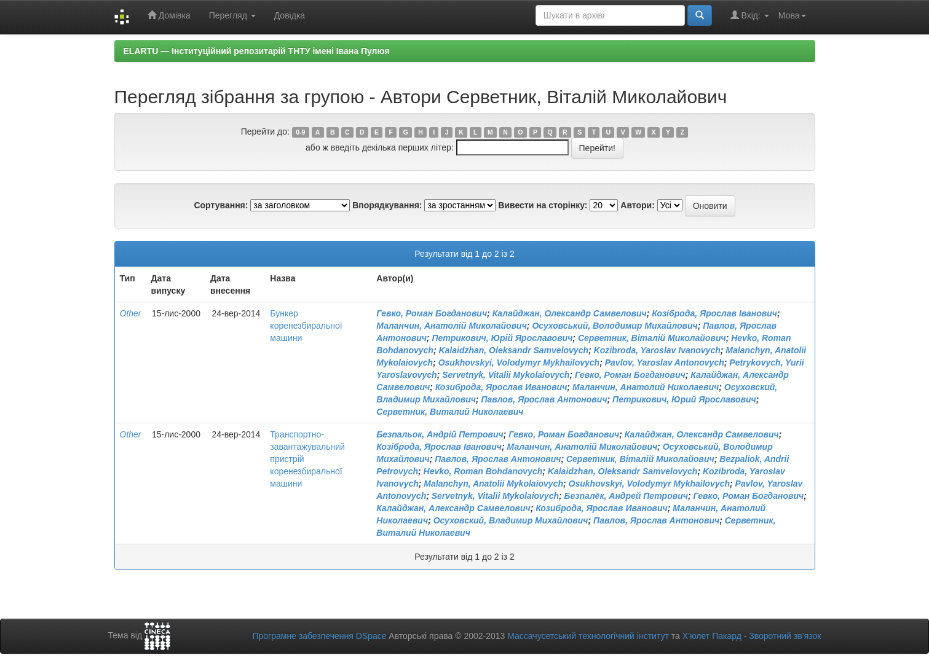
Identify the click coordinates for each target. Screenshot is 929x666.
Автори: (637, 205)
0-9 (300, 132)
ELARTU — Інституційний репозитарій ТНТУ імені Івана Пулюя (257, 51)
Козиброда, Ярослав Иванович (501, 387)
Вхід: (749, 15)
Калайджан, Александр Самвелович (453, 508)
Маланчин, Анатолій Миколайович (451, 326)
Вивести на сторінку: (542, 205)
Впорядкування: (387, 205)
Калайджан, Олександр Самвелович (569, 313)
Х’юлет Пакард (711, 636)
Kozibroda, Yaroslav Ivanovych (657, 350)
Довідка (289, 15)
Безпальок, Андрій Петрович (439, 434)
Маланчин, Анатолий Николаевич (645, 387)
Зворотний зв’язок (785, 636)
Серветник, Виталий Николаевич (449, 412)
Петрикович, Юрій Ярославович (502, 338)
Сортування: (221, 205)
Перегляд (232, 15)
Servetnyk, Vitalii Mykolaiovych (505, 375)
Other (130, 313)
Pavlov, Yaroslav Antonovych (664, 362)
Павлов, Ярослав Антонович (544, 399)
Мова (792, 15)
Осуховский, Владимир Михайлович (510, 520)
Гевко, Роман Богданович (431, 313)
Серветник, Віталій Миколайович (652, 338)
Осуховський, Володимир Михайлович (614, 326)
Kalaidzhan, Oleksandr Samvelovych (513, 350)
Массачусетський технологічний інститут (588, 636)
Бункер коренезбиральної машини (306, 325)
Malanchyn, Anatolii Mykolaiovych (493, 483)
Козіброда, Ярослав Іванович (714, 313)
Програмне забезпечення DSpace (319, 636)
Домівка (169, 15)
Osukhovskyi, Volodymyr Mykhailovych (518, 362)
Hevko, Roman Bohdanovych (483, 471)
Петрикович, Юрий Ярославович (684, 399)
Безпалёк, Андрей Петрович (626, 496)
